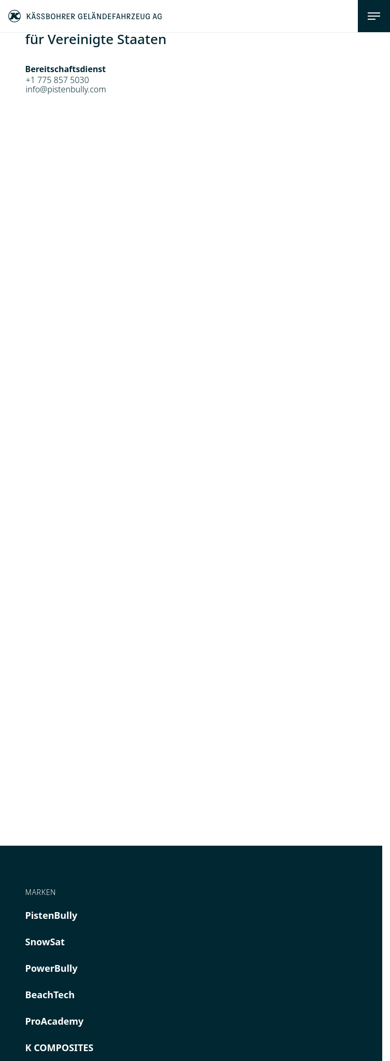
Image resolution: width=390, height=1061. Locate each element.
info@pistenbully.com (66, 89)
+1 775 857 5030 (57, 80)
